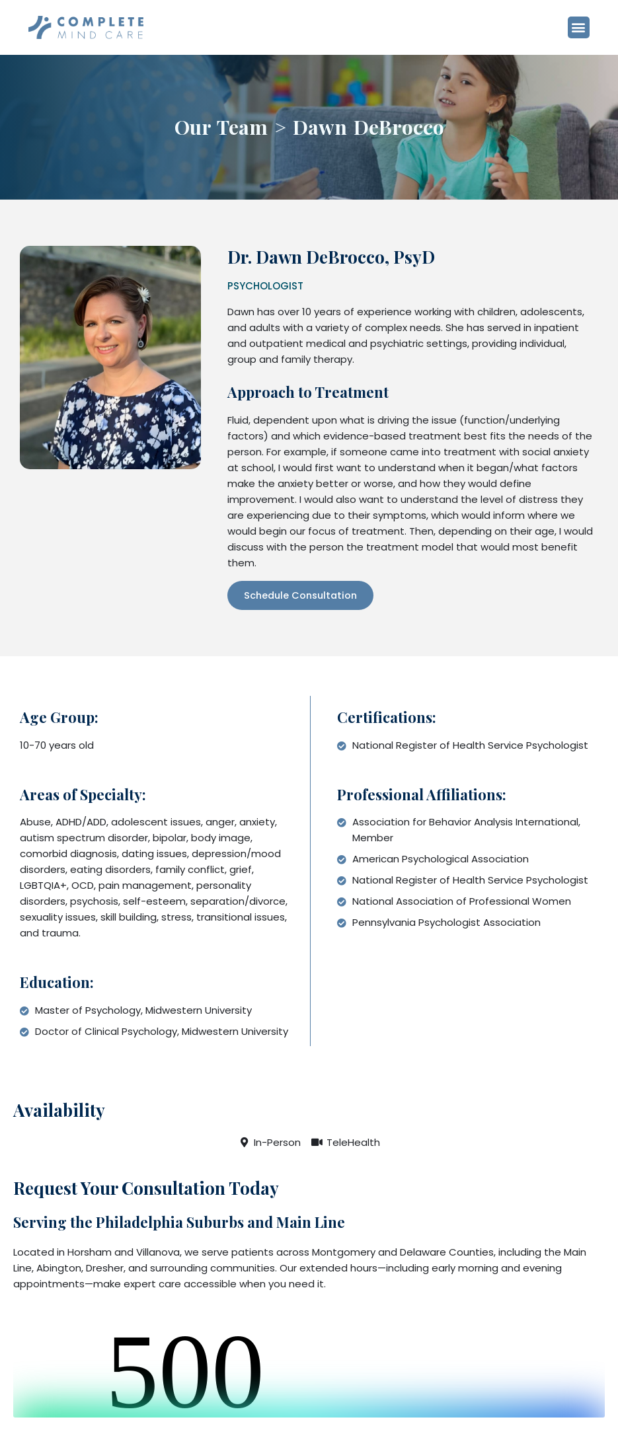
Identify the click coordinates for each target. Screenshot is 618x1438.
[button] (587, 29)
